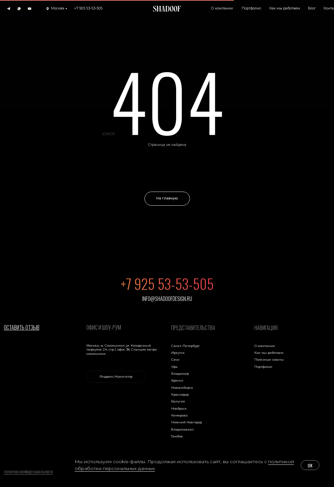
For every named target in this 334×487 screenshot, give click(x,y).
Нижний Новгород (186, 422)
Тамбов (177, 436)
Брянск (177, 380)
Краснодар (180, 394)
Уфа (174, 367)
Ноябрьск (179, 408)
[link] (115, 377)
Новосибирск (182, 387)
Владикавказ (182, 429)
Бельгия (178, 401)
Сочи (175, 359)
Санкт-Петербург (185, 346)
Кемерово (179, 415)
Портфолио (263, 367)
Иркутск (178, 352)
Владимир (180, 373)
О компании (264, 346)
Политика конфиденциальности (28, 471)
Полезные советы (269, 359)
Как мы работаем (268, 352)
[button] (56, 8)
